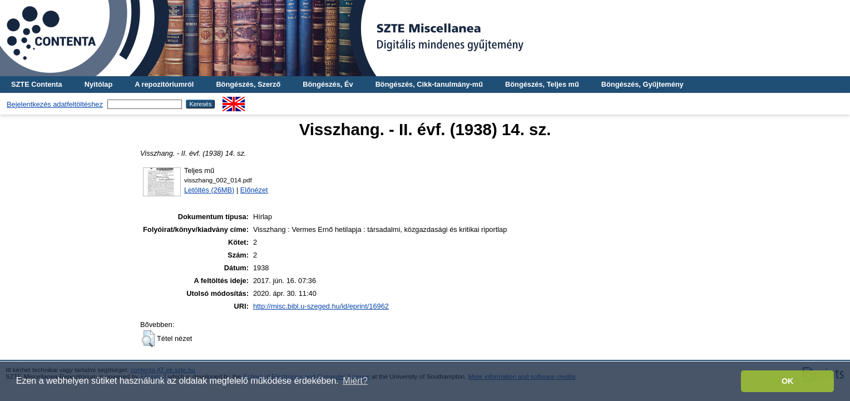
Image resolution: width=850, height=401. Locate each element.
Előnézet (254, 190)
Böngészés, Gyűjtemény (642, 84)
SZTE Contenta (36, 84)
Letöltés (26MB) (209, 190)
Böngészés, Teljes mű (542, 84)
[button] (148, 338)
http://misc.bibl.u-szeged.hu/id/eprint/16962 (321, 306)
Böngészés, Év (328, 84)
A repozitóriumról (164, 84)
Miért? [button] (355, 380)
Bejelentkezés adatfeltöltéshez (55, 104)
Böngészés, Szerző (248, 84)
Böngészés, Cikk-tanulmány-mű (429, 84)
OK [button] (788, 381)
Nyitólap (98, 84)
